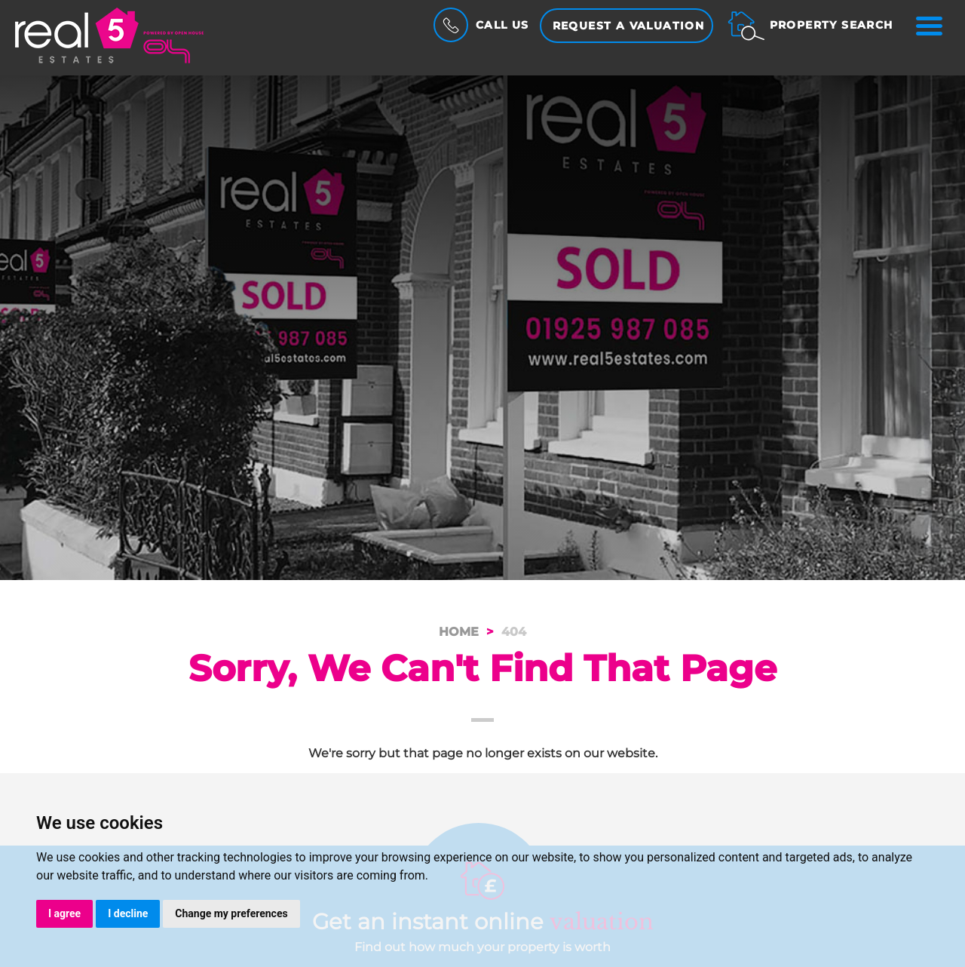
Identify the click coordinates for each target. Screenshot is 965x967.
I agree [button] (64, 913)
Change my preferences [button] (231, 913)
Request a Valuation (629, 25)
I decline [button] (128, 913)
